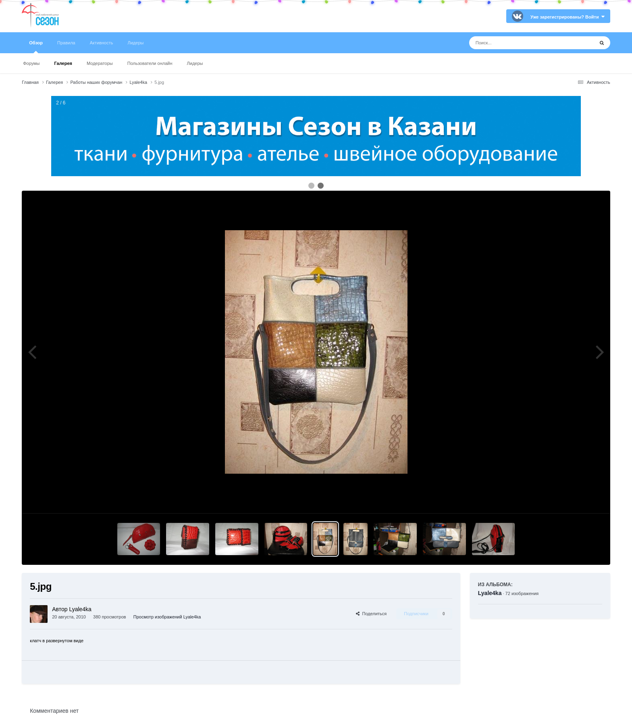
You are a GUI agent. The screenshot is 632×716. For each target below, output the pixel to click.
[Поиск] (516, 42)
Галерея (63, 63)
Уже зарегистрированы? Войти (567, 17)
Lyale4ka (490, 593)
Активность (101, 42)
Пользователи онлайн (150, 63)
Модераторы (100, 63)
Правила (66, 42)
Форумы (31, 63)
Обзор (36, 46)
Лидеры (195, 63)
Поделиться (371, 613)
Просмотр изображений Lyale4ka (167, 616)
